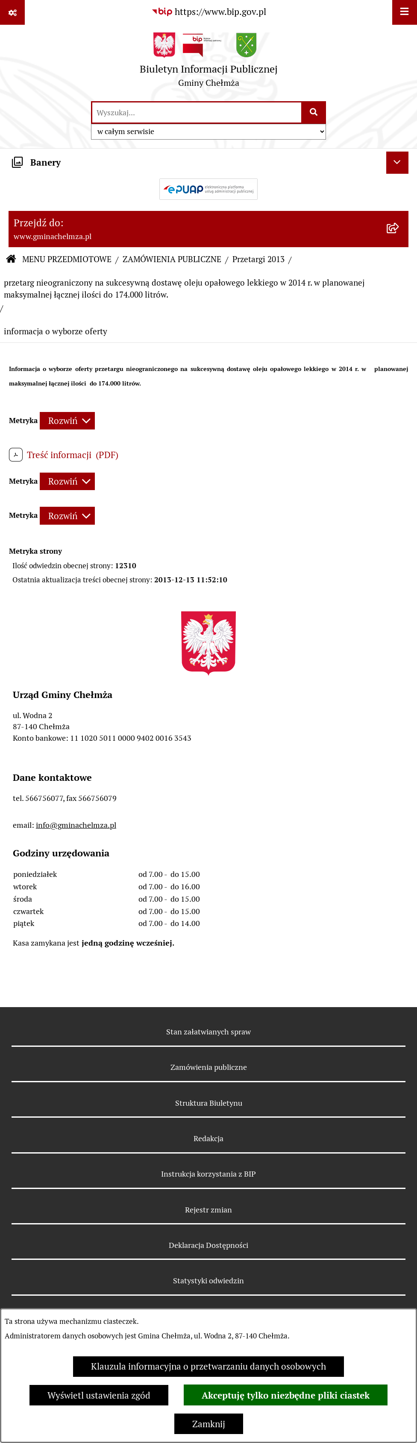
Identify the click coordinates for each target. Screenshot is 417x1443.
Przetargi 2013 (258, 259)
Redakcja (208, 1138)
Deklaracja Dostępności (208, 1245)
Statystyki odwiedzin (208, 1280)
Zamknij (208, 1424)
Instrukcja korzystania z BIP (208, 1174)
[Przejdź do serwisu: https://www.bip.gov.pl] (208, 12)
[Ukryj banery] (397, 163)
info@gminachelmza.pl (76, 825)
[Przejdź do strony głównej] (209, 62)
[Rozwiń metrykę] (67, 420)
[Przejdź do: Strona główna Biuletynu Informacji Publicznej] (11, 260)
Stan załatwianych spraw (208, 1032)
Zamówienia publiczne (208, 1067)
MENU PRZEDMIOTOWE (67, 259)
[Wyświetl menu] (404, 12)
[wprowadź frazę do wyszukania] (196, 112)
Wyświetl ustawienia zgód (98, 1395)
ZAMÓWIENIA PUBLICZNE (172, 259)
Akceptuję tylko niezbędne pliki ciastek (286, 1395)
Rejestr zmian (208, 1210)
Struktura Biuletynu (208, 1103)
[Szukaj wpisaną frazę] (314, 112)
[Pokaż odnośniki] (12, 12)
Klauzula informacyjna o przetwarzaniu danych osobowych (208, 1366)
